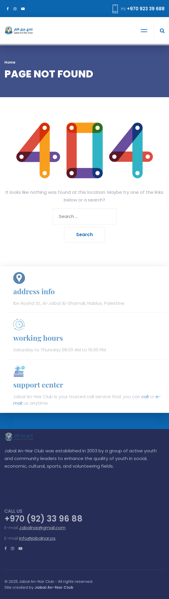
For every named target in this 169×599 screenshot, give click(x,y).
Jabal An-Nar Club (53, 587)
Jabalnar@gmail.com (42, 527)
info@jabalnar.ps (37, 538)
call (145, 396)
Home (9, 62)
